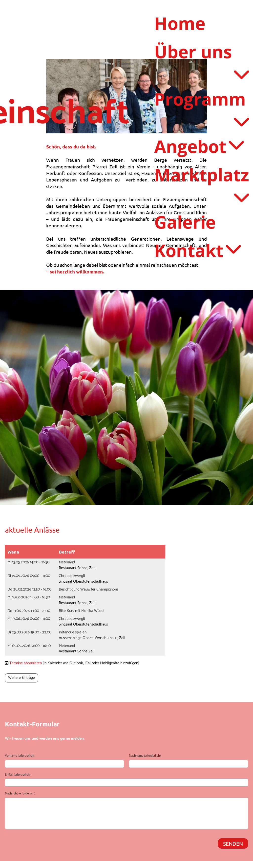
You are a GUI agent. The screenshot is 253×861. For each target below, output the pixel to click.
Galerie (185, 201)
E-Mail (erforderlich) (17, 775)
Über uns (201, 51)
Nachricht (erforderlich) (20, 793)
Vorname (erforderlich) (19, 756)
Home (179, 23)
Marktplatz (201, 164)
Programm (201, 89)
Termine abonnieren (25, 663)
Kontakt (197, 230)
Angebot (198, 126)
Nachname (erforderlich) (145, 756)
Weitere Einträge (21, 677)
